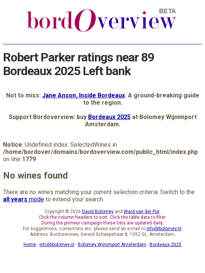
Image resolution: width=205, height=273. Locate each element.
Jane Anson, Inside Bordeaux (83, 95)
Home (30, 244)
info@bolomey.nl (164, 228)
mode (23, 199)
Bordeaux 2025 (109, 117)
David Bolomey (98, 211)
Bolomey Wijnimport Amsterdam (112, 244)
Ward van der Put (141, 211)
